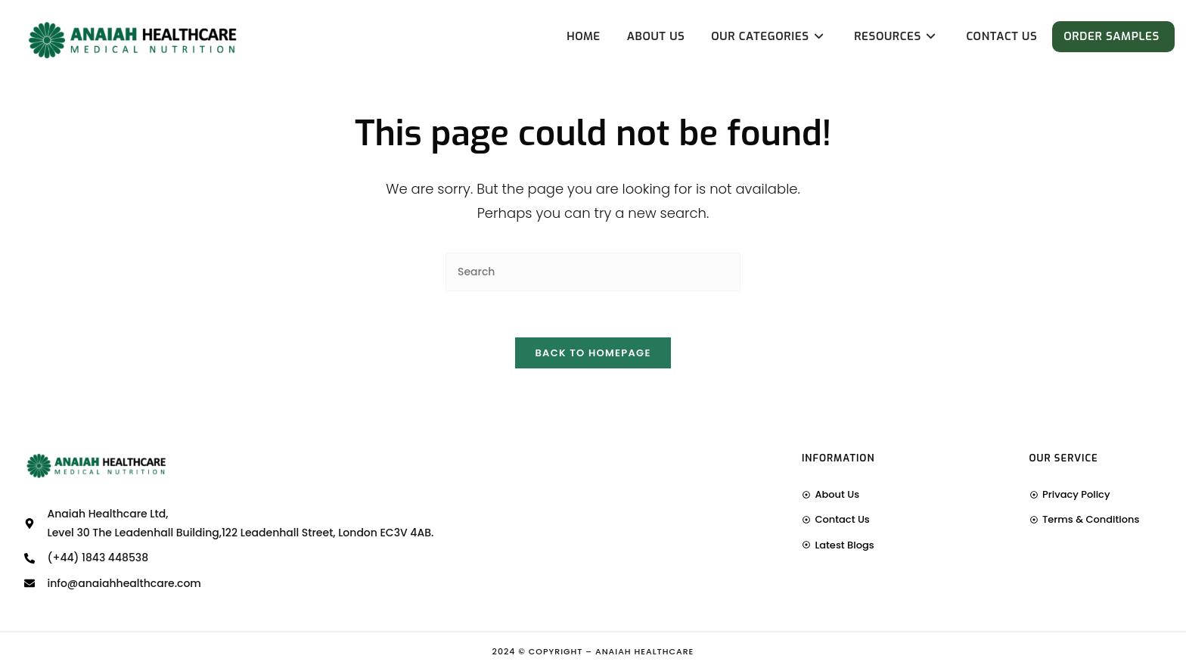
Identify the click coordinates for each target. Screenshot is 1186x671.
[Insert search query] (593, 272)
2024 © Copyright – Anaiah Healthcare (593, 651)
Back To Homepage (592, 353)
